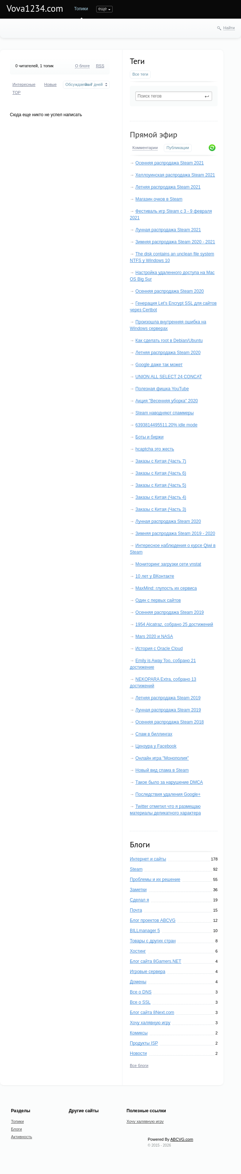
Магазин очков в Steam (158, 199)
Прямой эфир (153, 134)
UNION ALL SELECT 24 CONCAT (168, 376)
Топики (81, 8)
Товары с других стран (153, 940)
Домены (138, 981)
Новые (50, 84)
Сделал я (139, 900)
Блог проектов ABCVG (153, 920)
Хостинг (138, 951)
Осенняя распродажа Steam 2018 (169, 722)
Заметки (138, 889)
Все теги (140, 74)
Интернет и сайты (148, 859)
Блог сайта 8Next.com (152, 1012)
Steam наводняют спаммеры (164, 412)
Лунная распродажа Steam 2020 (168, 521)
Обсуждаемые (78, 84)
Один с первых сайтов (158, 600)
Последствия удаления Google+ (167, 794)
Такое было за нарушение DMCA (169, 782)
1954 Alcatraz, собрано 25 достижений (174, 624)
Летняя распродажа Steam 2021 (167, 187)
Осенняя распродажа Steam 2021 (169, 163)
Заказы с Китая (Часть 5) (160, 485)
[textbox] (173, 96)
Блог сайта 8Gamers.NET (155, 961)
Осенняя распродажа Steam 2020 (169, 291)
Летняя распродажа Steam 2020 (167, 352)
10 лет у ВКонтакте (154, 576)
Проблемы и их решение (155, 879)
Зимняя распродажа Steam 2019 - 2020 (175, 533)
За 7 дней (93, 84)
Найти (229, 28)
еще (122, 8)
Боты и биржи (149, 437)
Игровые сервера (147, 971)
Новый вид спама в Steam (162, 770)
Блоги (102, 8)
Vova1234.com (35, 8)
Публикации (177, 147)
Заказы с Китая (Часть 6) (160, 473)
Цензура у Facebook (155, 746)
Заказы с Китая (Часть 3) (160, 509)
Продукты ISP (144, 1043)
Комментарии (145, 147)
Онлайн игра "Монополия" (162, 758)
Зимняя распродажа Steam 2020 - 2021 (175, 241)
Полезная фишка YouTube (162, 388)
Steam (136, 869)
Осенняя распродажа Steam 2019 (169, 612)
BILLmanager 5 (145, 930)
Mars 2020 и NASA (154, 636)
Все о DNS (140, 992)
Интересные (23, 84)
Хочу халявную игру (150, 1022)
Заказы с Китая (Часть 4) (160, 497)
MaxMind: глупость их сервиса (166, 588)
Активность (21, 1137)
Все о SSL (140, 1002)
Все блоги (139, 1065)
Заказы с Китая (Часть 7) (160, 461)
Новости (138, 1053)
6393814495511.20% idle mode (166, 425)
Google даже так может (158, 364)
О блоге (82, 66)
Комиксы (139, 1033)
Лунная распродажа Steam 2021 (168, 229)
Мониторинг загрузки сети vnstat (168, 564)
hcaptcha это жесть (154, 449)
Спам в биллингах (153, 734)
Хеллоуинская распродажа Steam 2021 (175, 175)
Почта (136, 910)
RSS (100, 66)
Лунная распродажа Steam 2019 (168, 710)
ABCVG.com (181, 1139)
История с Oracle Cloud (158, 648)
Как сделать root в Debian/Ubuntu (169, 340)
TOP (16, 92)
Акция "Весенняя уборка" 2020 (166, 400)
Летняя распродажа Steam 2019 (167, 697)
